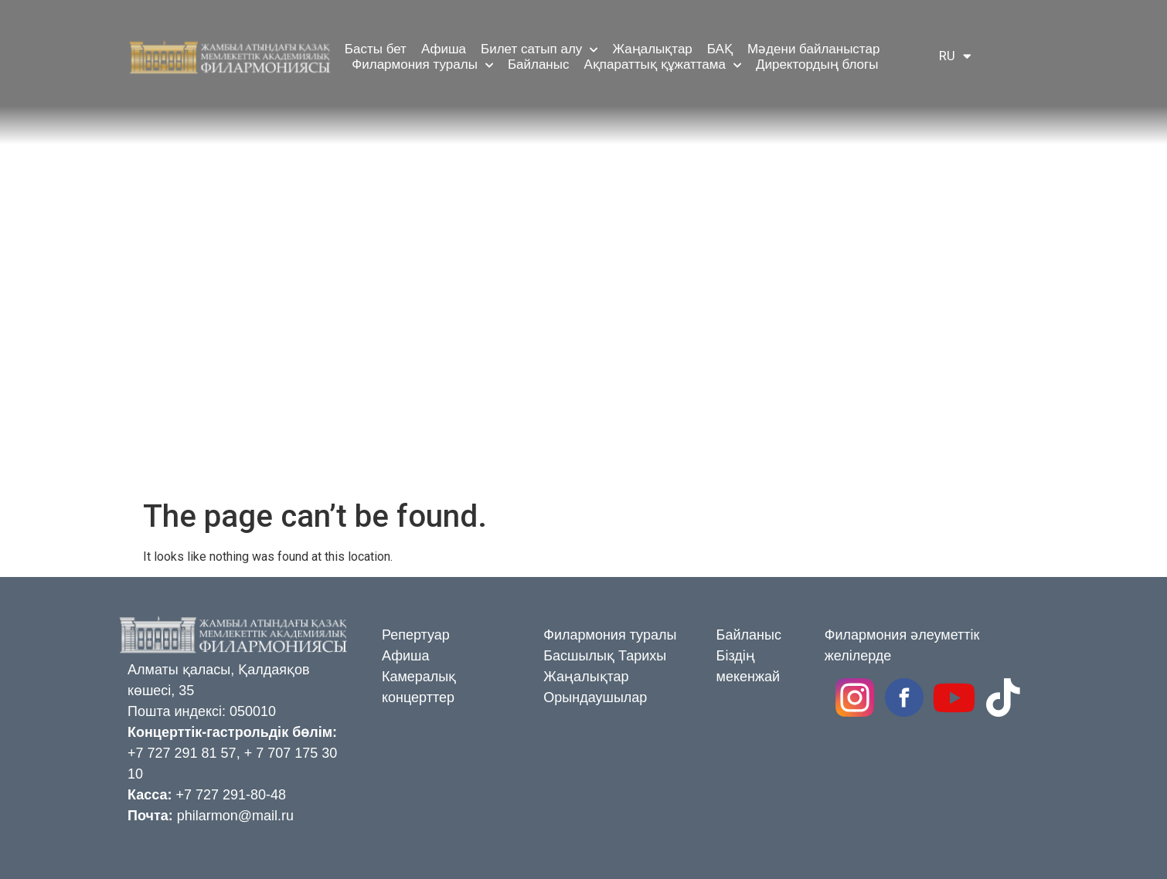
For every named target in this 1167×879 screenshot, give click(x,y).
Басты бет (376, 49)
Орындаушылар (595, 697)
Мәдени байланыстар (813, 49)
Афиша (443, 49)
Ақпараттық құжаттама (662, 65)
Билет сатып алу (539, 49)
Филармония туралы (422, 65)
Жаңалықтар (652, 49)
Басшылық (578, 655)
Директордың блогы (817, 64)
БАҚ (720, 49)
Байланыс (539, 64)
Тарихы (642, 655)
